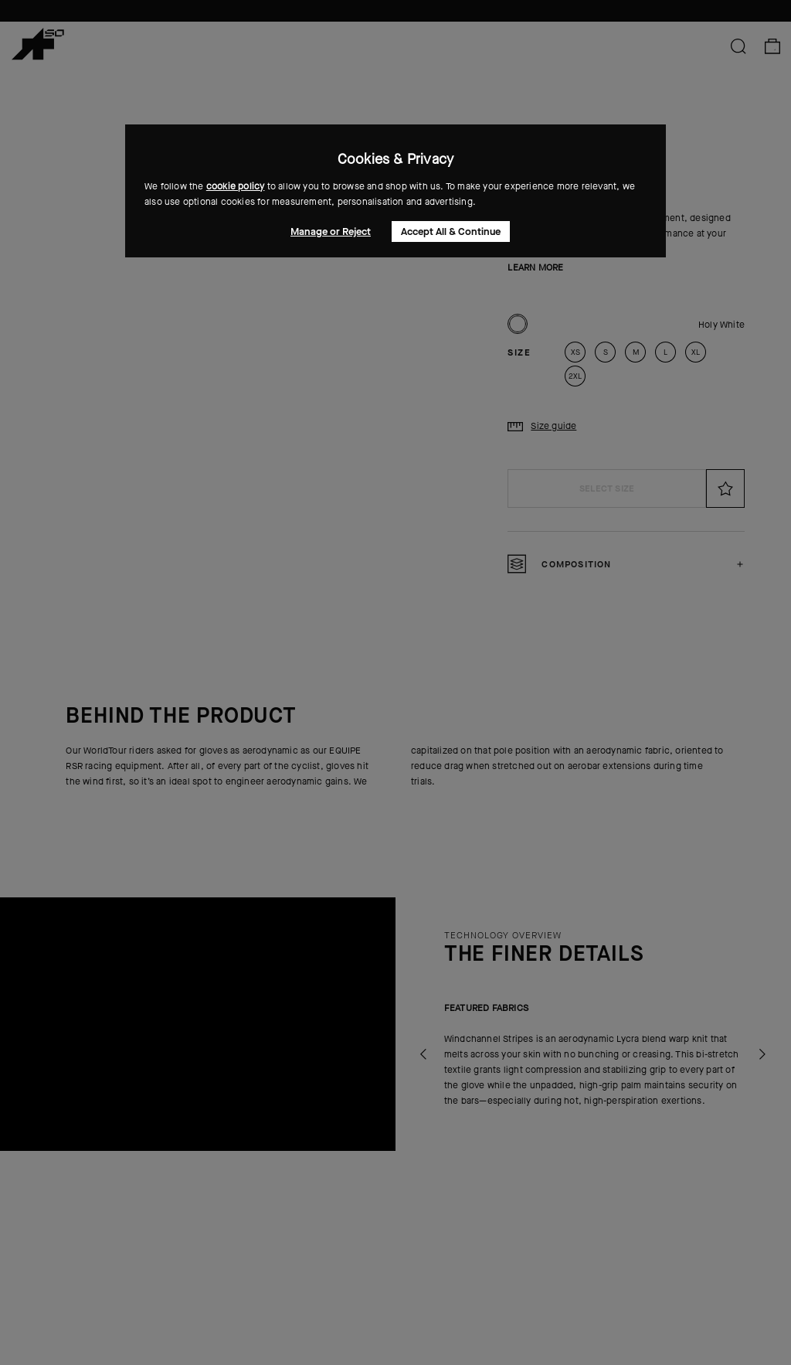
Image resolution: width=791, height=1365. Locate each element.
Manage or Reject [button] (330, 231)
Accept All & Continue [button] (451, 231)
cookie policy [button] (235, 186)
